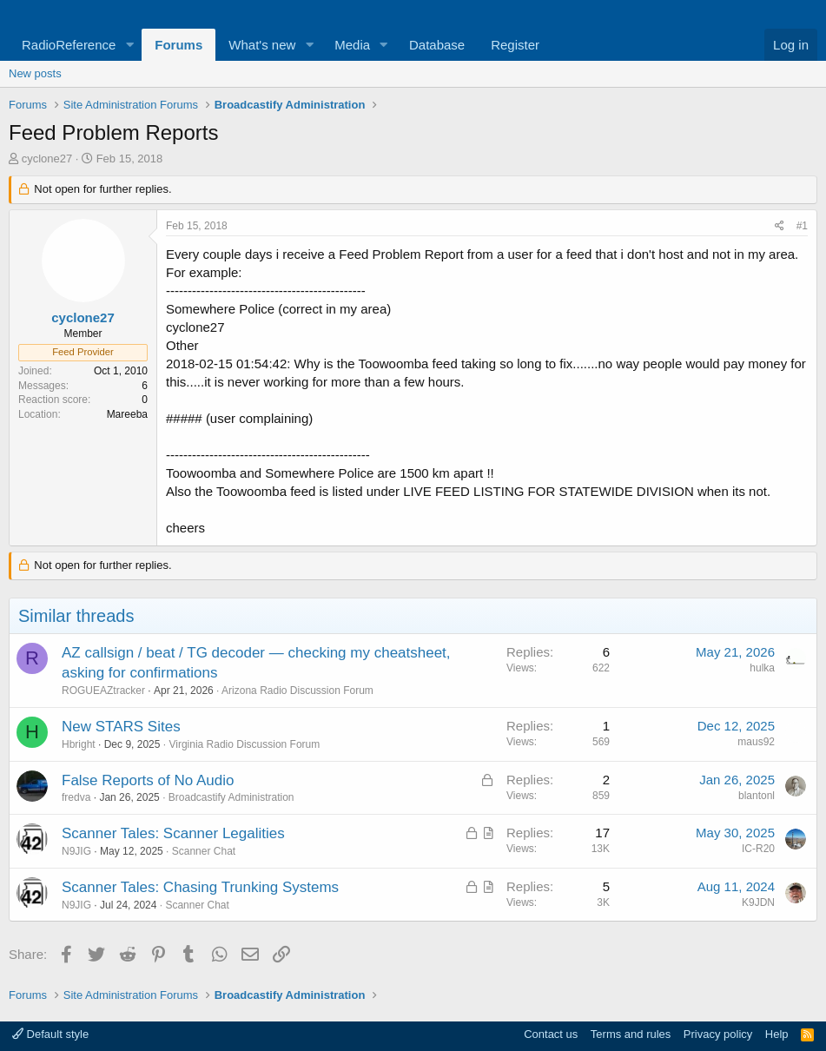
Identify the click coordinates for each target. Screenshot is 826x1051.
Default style (50, 1034)
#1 (802, 226)
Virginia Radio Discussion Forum (244, 744)
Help (777, 1034)
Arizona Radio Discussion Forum (297, 690)
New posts (35, 73)
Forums (178, 44)
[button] (129, 45)
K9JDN (758, 902)
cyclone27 (47, 158)
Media (352, 44)
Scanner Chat (203, 851)
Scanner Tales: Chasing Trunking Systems (200, 887)
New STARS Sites (121, 726)
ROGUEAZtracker (103, 690)
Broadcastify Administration (231, 797)
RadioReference (69, 44)
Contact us (551, 1034)
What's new (261, 44)
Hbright (79, 744)
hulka (762, 668)
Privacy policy (718, 1034)
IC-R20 (758, 849)
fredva (76, 797)
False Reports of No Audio (148, 780)
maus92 (756, 742)
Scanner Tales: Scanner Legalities (173, 833)
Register (515, 44)
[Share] (779, 226)
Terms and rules (631, 1034)
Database (437, 44)
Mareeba (127, 414)
